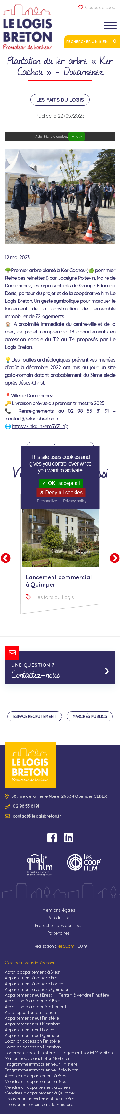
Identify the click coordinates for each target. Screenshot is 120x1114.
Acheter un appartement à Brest (36, 1075)
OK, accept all (61, 483)
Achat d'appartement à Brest (32, 972)
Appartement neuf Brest (28, 995)
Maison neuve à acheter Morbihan (38, 1058)
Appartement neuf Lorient (30, 1029)
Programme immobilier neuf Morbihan (42, 1069)
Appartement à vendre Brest (33, 977)
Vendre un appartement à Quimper (40, 1092)
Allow (77, 136)
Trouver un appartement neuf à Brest (41, 1098)
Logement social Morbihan (87, 1052)
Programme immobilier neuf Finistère (41, 1064)
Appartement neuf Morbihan (32, 1023)
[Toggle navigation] (110, 26)
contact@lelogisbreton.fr (32, 418)
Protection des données (58, 925)
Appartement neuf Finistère (32, 1018)
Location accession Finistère (32, 1041)
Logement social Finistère (30, 1052)
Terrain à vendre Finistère (83, 995)
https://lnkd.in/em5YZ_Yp (40, 426)
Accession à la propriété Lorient (35, 1006)
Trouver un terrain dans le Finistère (39, 1104)
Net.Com (65, 946)
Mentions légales (58, 910)
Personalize (47, 501)
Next (114, 559)
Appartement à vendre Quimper (36, 989)
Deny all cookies (61, 492)
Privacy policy (74, 501)
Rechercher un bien (92, 41)
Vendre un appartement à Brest (36, 1081)
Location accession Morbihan (33, 1046)
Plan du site (58, 917)
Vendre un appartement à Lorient (38, 1087)
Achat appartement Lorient (31, 1012)
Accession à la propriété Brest (33, 1000)
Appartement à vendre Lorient (35, 983)
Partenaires (58, 933)
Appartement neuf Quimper (32, 1035)
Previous (5, 559)
